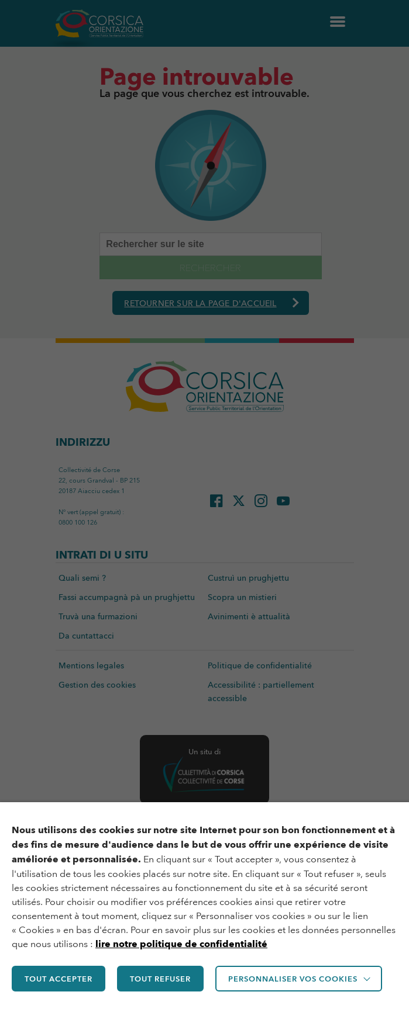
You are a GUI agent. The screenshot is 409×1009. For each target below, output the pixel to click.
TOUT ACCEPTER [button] (58, 978)
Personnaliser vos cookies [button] (293, 978)
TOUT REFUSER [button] (160, 978)
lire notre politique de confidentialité (181, 944)
